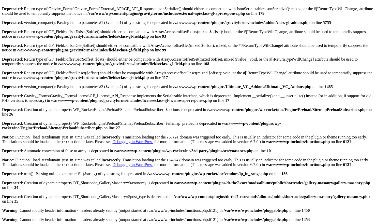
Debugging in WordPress (133, 141)
